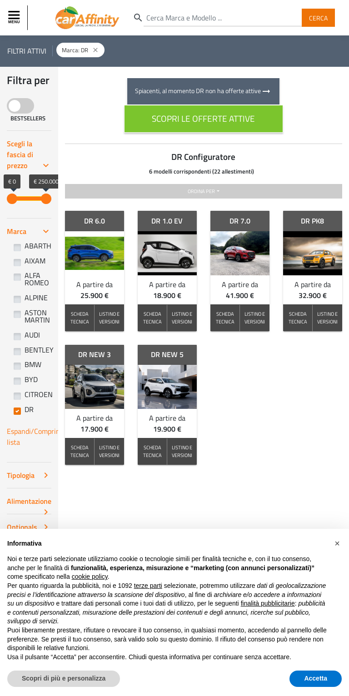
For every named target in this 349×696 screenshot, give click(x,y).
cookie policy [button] (90, 576)
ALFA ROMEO (37, 279)
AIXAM (35, 260)
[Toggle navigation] (15, 17)
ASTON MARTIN (37, 316)
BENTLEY (39, 349)
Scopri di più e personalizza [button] (63, 678)
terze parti (148, 585)
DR (29, 409)
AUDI (32, 334)
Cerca (318, 17)
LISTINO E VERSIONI (109, 317)
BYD (31, 379)
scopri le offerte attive (203, 118)
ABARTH (38, 245)
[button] (337, 543)
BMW (33, 364)
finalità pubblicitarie (268, 603)
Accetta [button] (315, 678)
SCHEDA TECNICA (79, 317)
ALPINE (36, 297)
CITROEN (39, 394)
